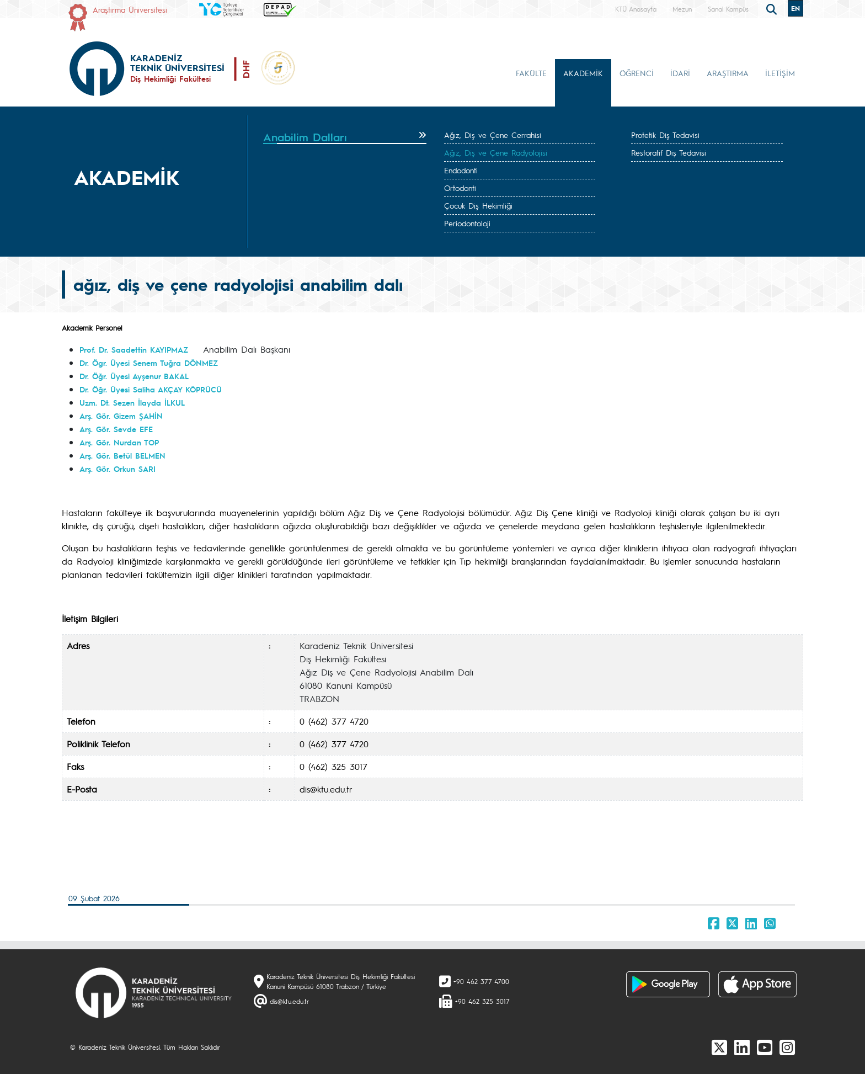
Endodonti (461, 170)
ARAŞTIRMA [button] (728, 73)
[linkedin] (742, 1047)
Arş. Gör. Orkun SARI (117, 469)
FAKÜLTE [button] (531, 73)
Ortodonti (460, 188)
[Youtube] (764, 1047)
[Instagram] (787, 1047)
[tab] (344, 137)
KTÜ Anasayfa (635, 8)
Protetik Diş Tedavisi (665, 135)
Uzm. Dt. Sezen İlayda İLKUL (132, 402)
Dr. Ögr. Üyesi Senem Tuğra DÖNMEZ (148, 363)
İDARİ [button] (680, 73)
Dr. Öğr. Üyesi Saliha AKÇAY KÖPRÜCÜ (150, 389)
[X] (719, 1047)
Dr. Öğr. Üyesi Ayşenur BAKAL (134, 376)
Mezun (682, 8)
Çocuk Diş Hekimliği (478, 205)
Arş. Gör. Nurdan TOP (119, 442)
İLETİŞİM (780, 73)
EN (795, 8)
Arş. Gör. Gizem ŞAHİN (121, 416)
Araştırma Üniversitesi (130, 9)
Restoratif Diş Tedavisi (668, 152)
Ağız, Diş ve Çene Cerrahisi (492, 135)
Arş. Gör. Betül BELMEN (122, 455)
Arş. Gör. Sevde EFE (116, 429)
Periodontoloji (467, 223)
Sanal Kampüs (728, 8)
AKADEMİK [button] (583, 73)
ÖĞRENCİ (637, 73)
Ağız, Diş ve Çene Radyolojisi (495, 152)
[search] (773, 8)
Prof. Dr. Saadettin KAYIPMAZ (133, 349)
